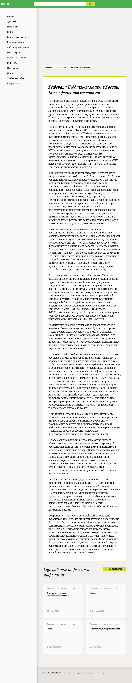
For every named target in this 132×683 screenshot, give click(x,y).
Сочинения (12, 68)
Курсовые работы (15, 42)
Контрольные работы (17, 37)
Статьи (10, 73)
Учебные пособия (15, 78)
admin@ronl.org (98, 673)
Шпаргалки (12, 83)
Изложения (12, 27)
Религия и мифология (80, 67)
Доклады (11, 22)
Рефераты (12, 63)
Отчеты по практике (16, 58)
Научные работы (15, 52)
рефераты (61, 67)
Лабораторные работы (18, 47)
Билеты (10, 16)
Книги (10, 32)
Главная (48, 67)
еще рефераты (114, 569)
